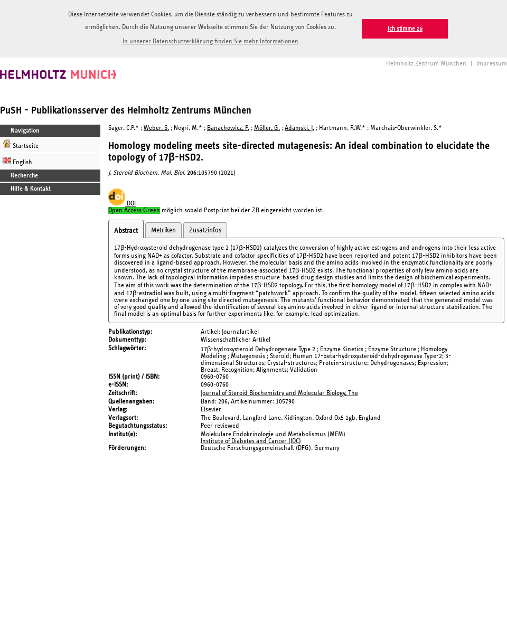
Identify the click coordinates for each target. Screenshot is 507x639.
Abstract (126, 230)
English (17, 161)
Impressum (491, 63)
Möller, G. (267, 128)
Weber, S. (156, 128)
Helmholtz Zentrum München (426, 63)
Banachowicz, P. (228, 128)
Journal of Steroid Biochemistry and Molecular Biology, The (279, 393)
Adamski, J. (299, 128)
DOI (122, 203)
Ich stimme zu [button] (405, 29)
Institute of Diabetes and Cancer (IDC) (251, 441)
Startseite (21, 144)
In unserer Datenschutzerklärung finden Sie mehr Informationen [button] (210, 41)
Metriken (163, 230)
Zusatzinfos (205, 230)
